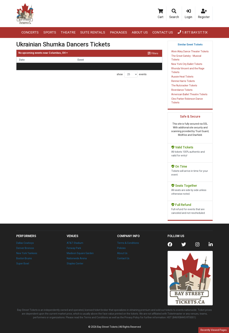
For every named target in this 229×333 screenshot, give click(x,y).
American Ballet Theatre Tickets (189, 94)
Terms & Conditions (128, 243)
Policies (121, 248)
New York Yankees (26, 253)
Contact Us (162, 32)
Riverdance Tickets (182, 89)
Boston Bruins (24, 258)
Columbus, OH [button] (43, 53)
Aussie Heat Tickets (182, 76)
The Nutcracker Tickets (184, 85)
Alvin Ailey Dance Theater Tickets (190, 51)
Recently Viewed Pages (214, 330)
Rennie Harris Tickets (183, 81)
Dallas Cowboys (25, 243)
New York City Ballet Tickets (186, 64)
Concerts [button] (30, 32)
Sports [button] (49, 32)
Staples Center (75, 263)
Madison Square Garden (80, 253)
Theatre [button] (68, 32)
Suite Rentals (92, 32)
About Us (140, 32)
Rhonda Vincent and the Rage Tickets (187, 70)
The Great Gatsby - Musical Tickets (186, 57)
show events (132, 74)
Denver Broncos (25, 248)
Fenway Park (74, 248)
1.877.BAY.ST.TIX (193, 32)
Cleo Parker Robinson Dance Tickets (187, 100)
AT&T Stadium (75, 243)
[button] (174, 13)
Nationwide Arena (77, 258)
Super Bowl (22, 263)
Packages (118, 32)
